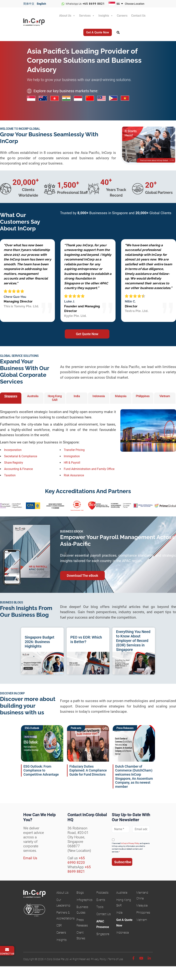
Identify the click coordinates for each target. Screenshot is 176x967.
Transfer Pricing (74, 450)
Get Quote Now (87, 335)
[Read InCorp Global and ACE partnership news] (134, 744)
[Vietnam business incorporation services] (126, 99)
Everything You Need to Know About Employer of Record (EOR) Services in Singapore (133, 641)
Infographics (84, 900)
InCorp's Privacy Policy (130, 844)
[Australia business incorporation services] (44, 99)
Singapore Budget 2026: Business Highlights (39, 642)
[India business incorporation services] (68, 99)
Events (100, 900)
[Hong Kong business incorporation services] (56, 99)
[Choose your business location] (137, 3)
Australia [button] (33, 397)
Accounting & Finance (18, 469)
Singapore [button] (10, 397)
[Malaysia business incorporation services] (103, 99)
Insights (103, 15)
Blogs (80, 893)
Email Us (30, 859)
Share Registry (13, 463)
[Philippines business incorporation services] (115, 99)
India (119, 913)
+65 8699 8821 (94, 3)
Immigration (72, 457)
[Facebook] (133, 959)
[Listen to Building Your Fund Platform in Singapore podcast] (88, 744)
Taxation (10, 476)
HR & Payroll (72, 463)
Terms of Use (115, 959)
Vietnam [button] (164, 397)
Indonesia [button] (98, 397)
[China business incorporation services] (91, 99)
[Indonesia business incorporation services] (80, 99)
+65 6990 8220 (76, 861)
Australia (121, 893)
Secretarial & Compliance (20, 457)
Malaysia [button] (120, 397)
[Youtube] (141, 959)
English (41, 3)
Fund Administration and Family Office (89, 469)
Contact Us (138, 15)
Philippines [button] (143, 397)
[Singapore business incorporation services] (33, 99)
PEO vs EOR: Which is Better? (86, 640)
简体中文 (28, 3)
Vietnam (141, 920)
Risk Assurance (74, 476)
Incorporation (13, 450)
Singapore (102, 935)
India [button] (77, 397)
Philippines (143, 913)
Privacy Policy (98, 959)
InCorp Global (37, 25)
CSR (59, 926)
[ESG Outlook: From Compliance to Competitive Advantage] (42, 744)
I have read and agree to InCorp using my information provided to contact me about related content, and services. (131, 848)
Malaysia (142, 906)
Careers (122, 15)
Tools (99, 907)
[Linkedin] (149, 959)
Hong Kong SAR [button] (55, 398)
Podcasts (102, 893)
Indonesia (122, 933)
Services (85, 15)
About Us (65, 15)
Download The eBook (82, 576)
